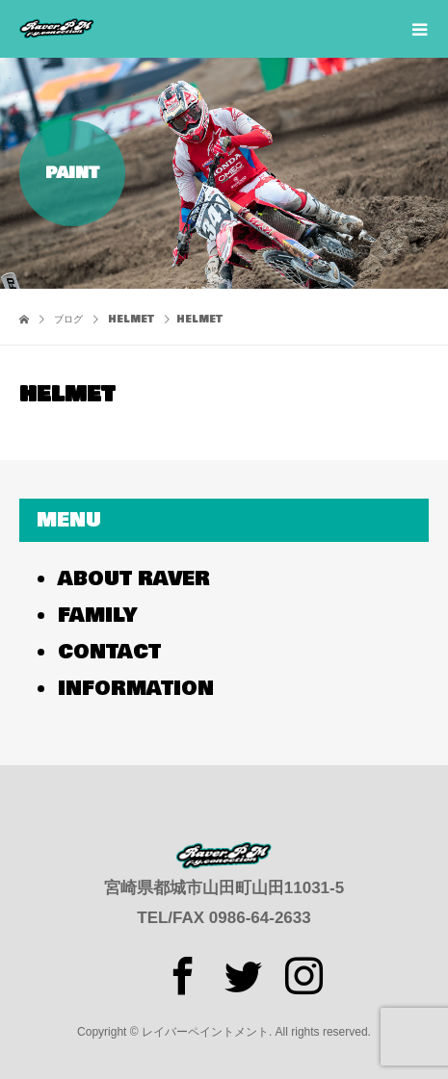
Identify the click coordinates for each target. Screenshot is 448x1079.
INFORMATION (136, 689)
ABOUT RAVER (134, 579)
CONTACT (109, 652)
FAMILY (97, 615)
